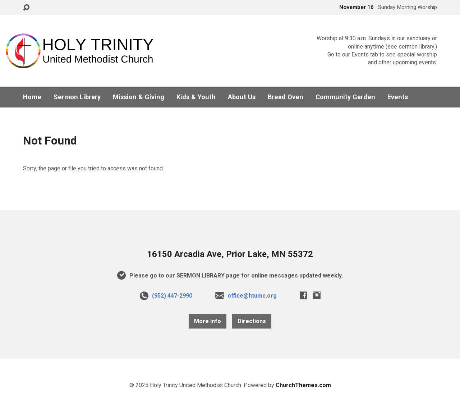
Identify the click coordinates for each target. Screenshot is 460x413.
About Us (242, 97)
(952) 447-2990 (172, 295)
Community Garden (345, 97)
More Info (207, 321)
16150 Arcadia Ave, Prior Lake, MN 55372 (230, 254)
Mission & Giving (138, 97)
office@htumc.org (252, 295)
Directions (252, 321)
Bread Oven (285, 97)
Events (397, 97)
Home (32, 97)
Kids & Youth (196, 97)
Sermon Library (77, 97)
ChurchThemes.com (303, 385)
